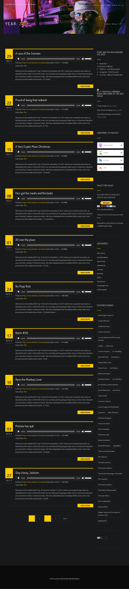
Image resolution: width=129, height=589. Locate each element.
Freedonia (115, 357)
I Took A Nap (101, 106)
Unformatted (102, 289)
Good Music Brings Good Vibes (109, 114)
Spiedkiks (117, 446)
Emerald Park (103, 357)
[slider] (51, 58)
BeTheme (75, 579)
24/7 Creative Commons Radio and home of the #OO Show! (110, 93)
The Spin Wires (104, 496)
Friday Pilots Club (104, 362)
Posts (87, 5)
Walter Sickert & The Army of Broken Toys (109, 513)
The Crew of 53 (115, 5)
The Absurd (102, 457)
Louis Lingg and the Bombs (108, 407)
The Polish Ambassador (107, 490)
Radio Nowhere (104, 440)
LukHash (101, 412)
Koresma (116, 390)
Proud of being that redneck (31, 100)
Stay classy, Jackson (27, 473)
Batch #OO (21, 333)
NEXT (65, 518)
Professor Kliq (103, 435)
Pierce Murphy (103, 429)
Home (107, 24)
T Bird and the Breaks (106, 451)
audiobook (101, 265)
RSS (25, 66)
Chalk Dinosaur (104, 326)
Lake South (102, 396)
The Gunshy (102, 479)
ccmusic (100, 269)
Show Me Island (104, 446)
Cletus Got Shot (104, 332)
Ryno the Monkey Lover (28, 379)
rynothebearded (113, 69)
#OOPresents (113, 72)
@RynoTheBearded (114, 75)
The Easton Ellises (105, 468)
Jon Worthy (117, 379)
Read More (85, 86)
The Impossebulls (105, 484)
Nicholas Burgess (104, 418)
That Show (101, 281)
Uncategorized (102, 285)
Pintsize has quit (24, 426)
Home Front (102, 368)
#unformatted (102, 257)
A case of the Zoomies (28, 53)
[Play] (18, 59)
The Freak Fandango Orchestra (110, 473)
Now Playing (76, 5)
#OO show (101, 253)
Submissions (99, 5)
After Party (101, 261)
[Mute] (83, 59)
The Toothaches (104, 501)
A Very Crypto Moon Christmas (32, 146)
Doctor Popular (104, 351)
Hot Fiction (114, 368)
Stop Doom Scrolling (104, 110)
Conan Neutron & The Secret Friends (109, 338)
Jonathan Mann (104, 379)
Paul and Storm (104, 423)
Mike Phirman (113, 412)
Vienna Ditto (102, 507)
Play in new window (29, 63)
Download (43, 63)
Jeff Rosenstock (104, 373)
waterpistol (102, 521)
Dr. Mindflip (117, 351)
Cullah (100, 346)
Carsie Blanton (103, 321)
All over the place (25, 240)
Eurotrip (100, 273)
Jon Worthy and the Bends (108, 385)
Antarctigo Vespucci (105, 315)
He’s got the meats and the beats (34, 193)
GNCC (99, 277)
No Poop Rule (23, 286)
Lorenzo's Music (104, 401)
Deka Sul (109, 346)
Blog (114, 24)
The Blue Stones (104, 462)
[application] (54, 58)
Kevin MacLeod (104, 390)
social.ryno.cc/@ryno (105, 66)
